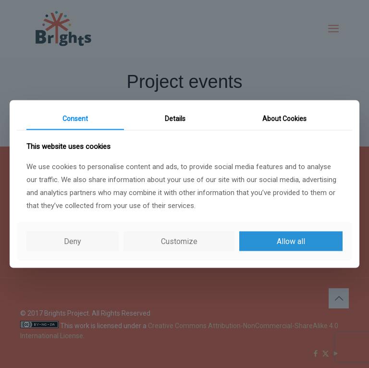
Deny (72, 240)
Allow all (291, 240)
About (284, 119)
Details (175, 119)
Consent (75, 119)
